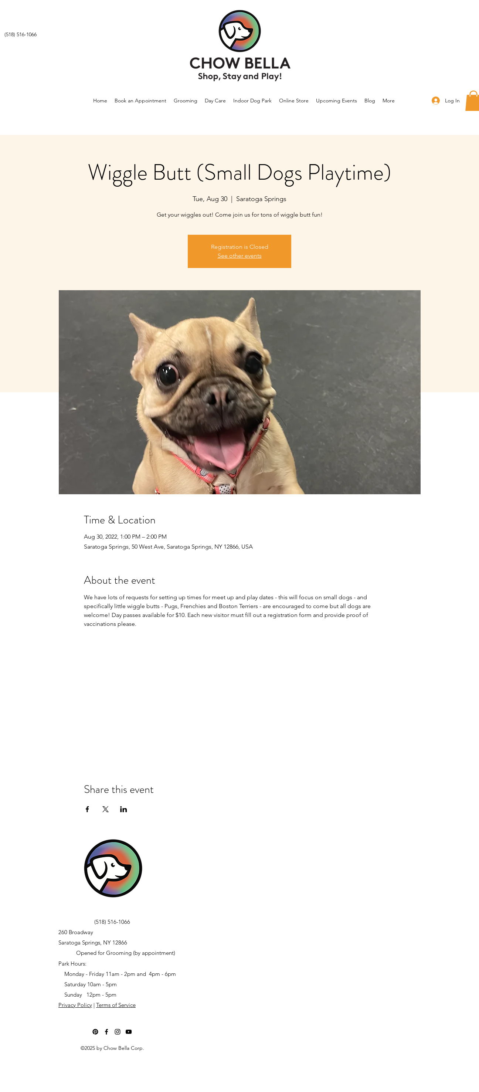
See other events (240, 255)
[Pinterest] (95, 1031)
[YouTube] (128, 1031)
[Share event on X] (105, 809)
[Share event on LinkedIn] (123, 809)
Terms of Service (116, 1004)
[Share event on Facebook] (87, 809)
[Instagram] (117, 1031)
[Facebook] (106, 1031)
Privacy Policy (75, 1004)
